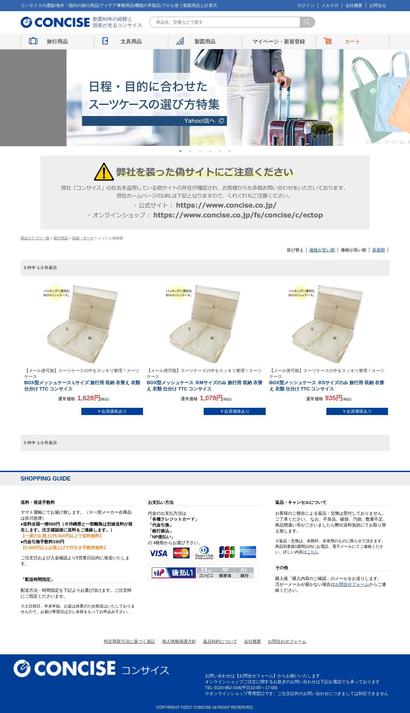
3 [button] (200, 151)
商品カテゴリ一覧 (35, 238)
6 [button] (229, 151)
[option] (205, 97)
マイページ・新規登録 (279, 41)
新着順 (378, 250)
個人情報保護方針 (179, 641)
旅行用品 (57, 41)
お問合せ (377, 5)
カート (352, 41)
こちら (312, 552)
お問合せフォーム (352, 584)
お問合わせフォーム (287, 641)
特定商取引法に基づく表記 (129, 641)
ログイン (306, 5)
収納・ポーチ (83, 238)
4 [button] (210, 151)
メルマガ (329, 5)
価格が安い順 (322, 250)
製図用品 (205, 41)
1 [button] (180, 151)
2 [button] (190, 151)
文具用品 (131, 41)
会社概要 (353, 5)
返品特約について (220, 641)
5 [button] (219, 151)
